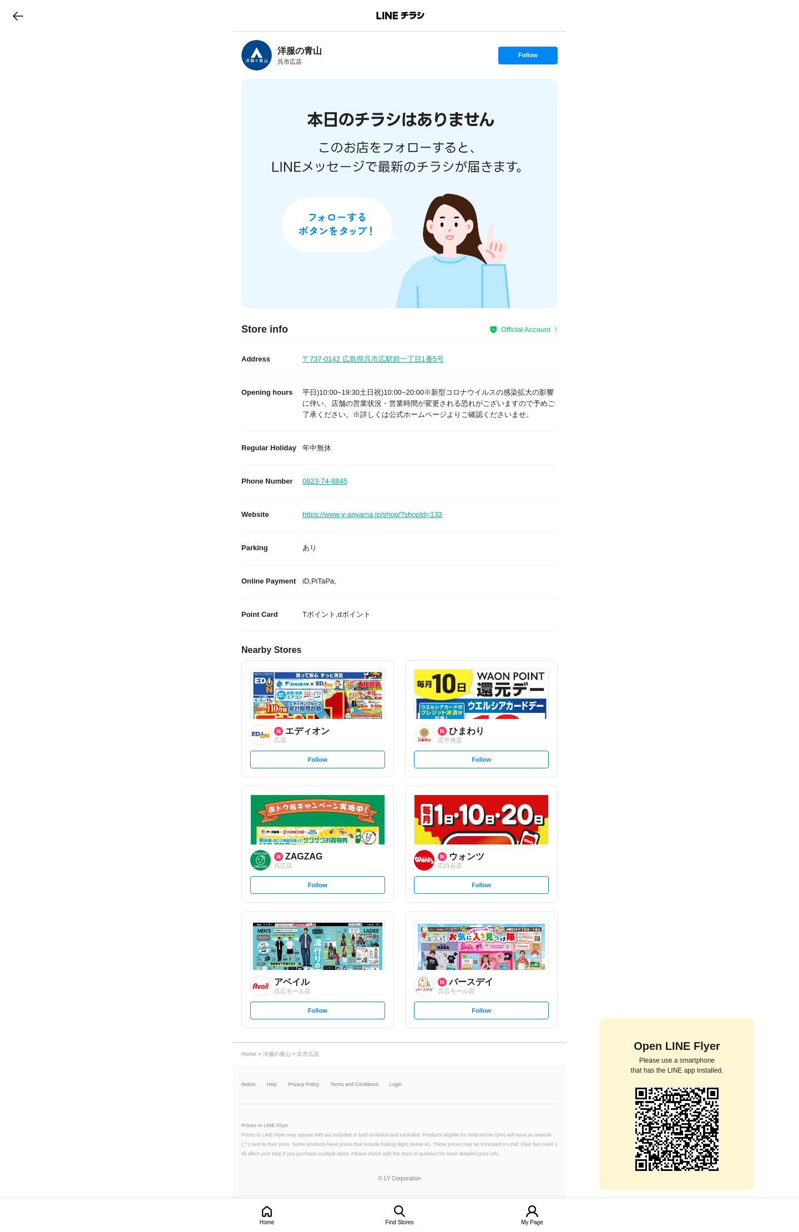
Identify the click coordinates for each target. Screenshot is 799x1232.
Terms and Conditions (354, 1084)
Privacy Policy (303, 1084)
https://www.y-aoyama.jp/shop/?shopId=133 (372, 514)
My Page (532, 1222)
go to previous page (18, 15)
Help (272, 1084)
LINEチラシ (400, 15)
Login (396, 1084)
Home (267, 1222)
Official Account (525, 329)
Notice (248, 1084)
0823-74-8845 (324, 481)
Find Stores (399, 1222)
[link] (256, 55)
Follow (528, 57)
